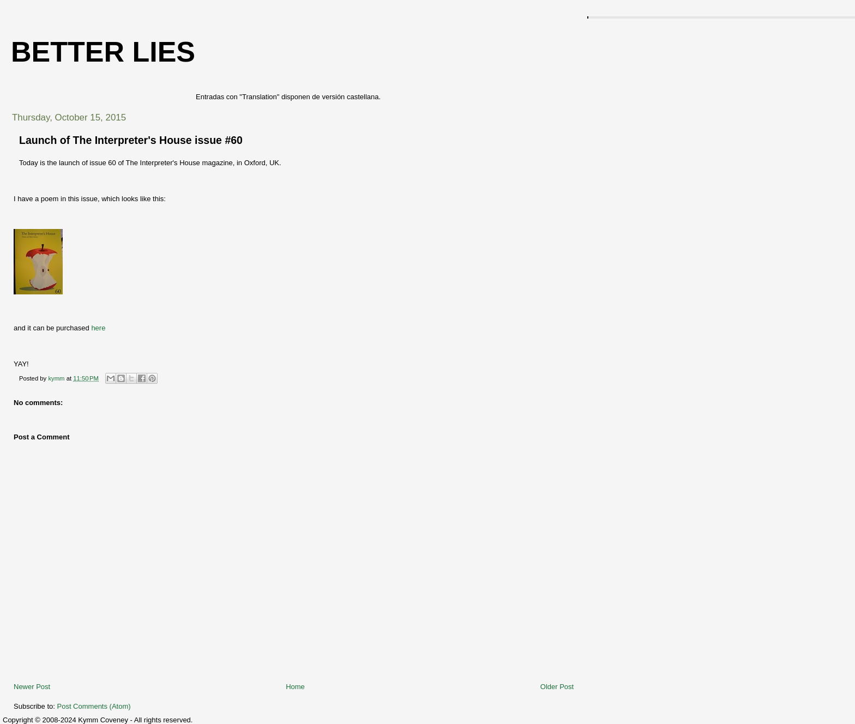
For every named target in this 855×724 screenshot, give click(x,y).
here (98, 328)
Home (295, 687)
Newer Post (32, 687)
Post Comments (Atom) (94, 706)
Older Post (557, 687)
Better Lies (103, 52)
